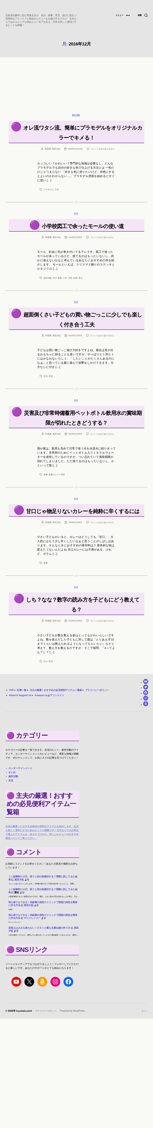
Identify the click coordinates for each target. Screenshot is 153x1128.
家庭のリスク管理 (57, 526)
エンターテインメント (20, 831)
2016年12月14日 (91, 163)
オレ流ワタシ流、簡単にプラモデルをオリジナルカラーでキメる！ (79, 141)
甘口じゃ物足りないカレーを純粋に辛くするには (82, 567)
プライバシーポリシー (112, 752)
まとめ (12, 835)
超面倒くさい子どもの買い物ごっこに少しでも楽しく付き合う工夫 (77, 354)
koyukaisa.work (25, 1073)
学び (55, 308)
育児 (82, 308)
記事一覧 (23, 752)
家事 (61, 308)
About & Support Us (22, 758)
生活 (76, 234)
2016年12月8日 (74, 267)
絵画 (77, 308)
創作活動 (76, 119)
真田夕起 (71, 163)
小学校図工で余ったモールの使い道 (83, 250)
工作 (57, 209)
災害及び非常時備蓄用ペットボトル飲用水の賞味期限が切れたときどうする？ (77, 463)
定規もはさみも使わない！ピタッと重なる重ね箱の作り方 (39, 990)
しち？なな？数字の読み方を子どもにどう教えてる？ (83, 666)
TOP (11, 752)
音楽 (51, 417)
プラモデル (49, 209)
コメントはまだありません (80, 168)
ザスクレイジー (32, 981)
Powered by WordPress (76, 1073)
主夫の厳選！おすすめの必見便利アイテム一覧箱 (63, 752)
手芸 (71, 308)
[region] (76, 84)
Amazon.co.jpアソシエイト (55, 758)
